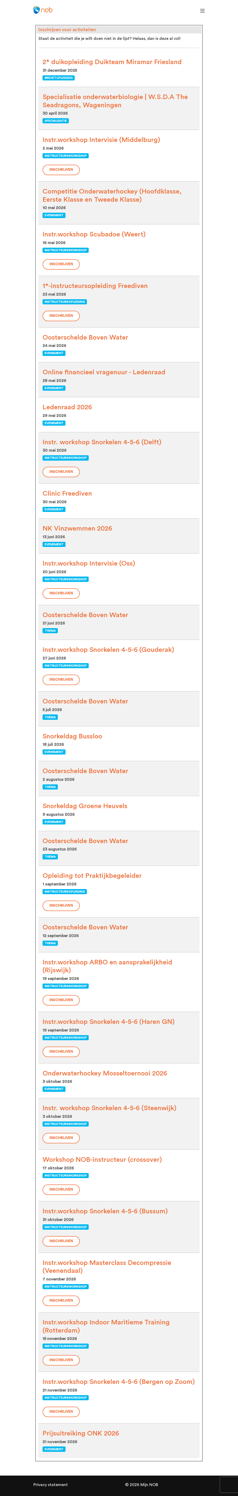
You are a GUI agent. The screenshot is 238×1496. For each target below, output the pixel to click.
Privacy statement (50, 1485)
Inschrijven (61, 170)
